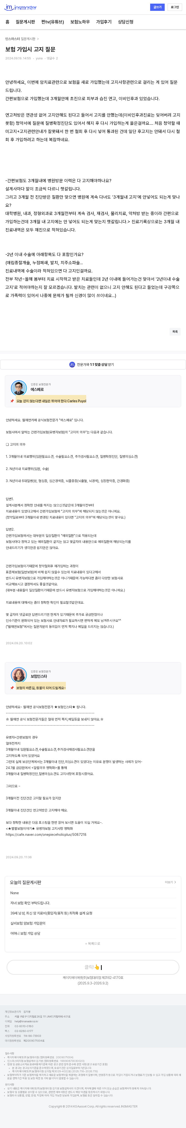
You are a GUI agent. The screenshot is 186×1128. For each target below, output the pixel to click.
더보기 (170, 882)
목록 (175, 331)
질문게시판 (25, 21)
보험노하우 (80, 21)
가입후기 (104, 21)
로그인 (175, 7)
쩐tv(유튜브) (52, 21)
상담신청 (125, 21)
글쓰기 (158, 7)
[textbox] (93, 193)
